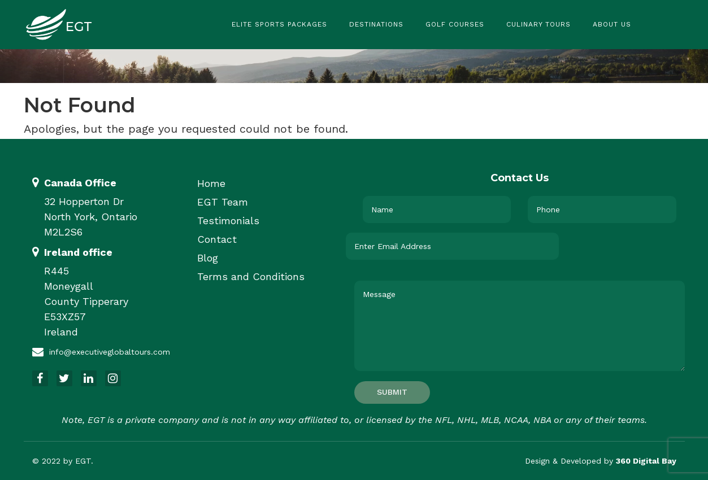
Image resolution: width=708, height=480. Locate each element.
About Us (612, 24)
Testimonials (228, 220)
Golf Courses (454, 24)
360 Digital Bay (646, 460)
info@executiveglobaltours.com (109, 351)
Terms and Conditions (251, 276)
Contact (217, 239)
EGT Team (222, 202)
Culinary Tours (538, 24)
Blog (207, 258)
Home (211, 183)
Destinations (376, 24)
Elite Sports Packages (279, 24)
